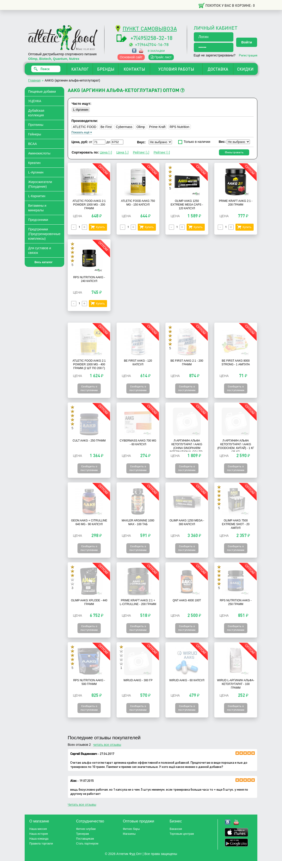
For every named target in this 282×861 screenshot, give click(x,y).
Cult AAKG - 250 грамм (89, 440)
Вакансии (176, 829)
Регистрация (248, 55)
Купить (100, 227)
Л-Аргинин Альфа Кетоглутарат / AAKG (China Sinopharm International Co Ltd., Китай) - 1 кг (187, 448)
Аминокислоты (39, 153)
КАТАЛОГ (80, 69)
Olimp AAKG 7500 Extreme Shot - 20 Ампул (235, 524)
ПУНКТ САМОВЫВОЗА (150, 28)
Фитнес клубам (86, 829)
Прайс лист (161, 57)
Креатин (34, 163)
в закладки (156, 50)
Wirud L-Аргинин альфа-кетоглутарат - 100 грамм (235, 684)
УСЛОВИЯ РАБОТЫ (176, 69)
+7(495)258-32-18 (151, 37)
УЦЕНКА (34, 101)
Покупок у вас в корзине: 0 (230, 5)
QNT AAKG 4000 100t (187, 600)
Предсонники (38, 220)
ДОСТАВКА (218, 69)
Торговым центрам (182, 833)
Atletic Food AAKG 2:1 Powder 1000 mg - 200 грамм (89, 204)
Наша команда (38, 838)
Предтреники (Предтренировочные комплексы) (44, 233)
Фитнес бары (131, 829)
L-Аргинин (36, 172)
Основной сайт (131, 57)
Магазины (129, 833)
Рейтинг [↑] (162, 152)
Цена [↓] (122, 152)
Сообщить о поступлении (89, 388)
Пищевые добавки (42, 91)
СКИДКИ (245, 69)
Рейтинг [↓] (141, 152)
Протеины (35, 125)
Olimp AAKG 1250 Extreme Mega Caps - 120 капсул (187, 204)
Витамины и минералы (37, 208)
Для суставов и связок (39, 250)
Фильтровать (234, 152)
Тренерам (82, 833)
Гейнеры (34, 134)
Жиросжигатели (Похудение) (40, 184)
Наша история (38, 833)
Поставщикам (85, 838)
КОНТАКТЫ (134, 69)
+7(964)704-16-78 (152, 44)
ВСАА (32, 144)
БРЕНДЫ (105, 69)
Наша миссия (38, 829)
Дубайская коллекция (36, 113)
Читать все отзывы (82, 804)
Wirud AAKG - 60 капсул (187, 680)
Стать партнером (87, 843)
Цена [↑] (106, 152)
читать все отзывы (107, 744)
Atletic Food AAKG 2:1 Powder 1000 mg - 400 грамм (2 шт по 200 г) (89, 364)
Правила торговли (41, 843)
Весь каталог (43, 262)
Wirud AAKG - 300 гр (137, 680)
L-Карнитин (36, 196)
